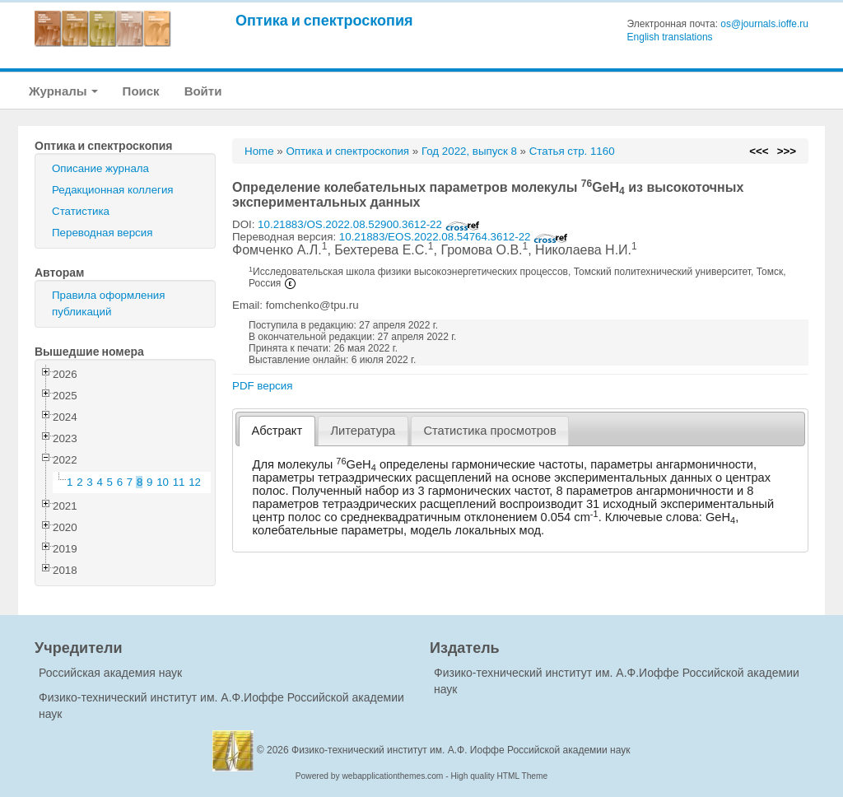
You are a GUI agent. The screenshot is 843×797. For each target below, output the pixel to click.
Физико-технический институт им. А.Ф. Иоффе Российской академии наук (461, 750)
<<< (758, 151)
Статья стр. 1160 (572, 151)
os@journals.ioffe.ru (764, 24)
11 (179, 482)
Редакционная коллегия (113, 190)
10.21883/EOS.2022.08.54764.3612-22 (453, 237)
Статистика (80, 211)
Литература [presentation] (362, 430)
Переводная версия (102, 232)
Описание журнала (100, 168)
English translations (670, 37)
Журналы (63, 91)
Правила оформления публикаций (108, 303)
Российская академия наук (110, 672)
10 (162, 482)
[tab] (277, 431)
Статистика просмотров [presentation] (489, 430)
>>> (786, 151)
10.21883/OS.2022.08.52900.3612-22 (369, 224)
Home (259, 151)
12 (195, 482)
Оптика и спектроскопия (324, 20)
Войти (203, 91)
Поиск (141, 91)
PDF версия (262, 386)
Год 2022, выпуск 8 (469, 151)
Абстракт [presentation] (277, 430)
